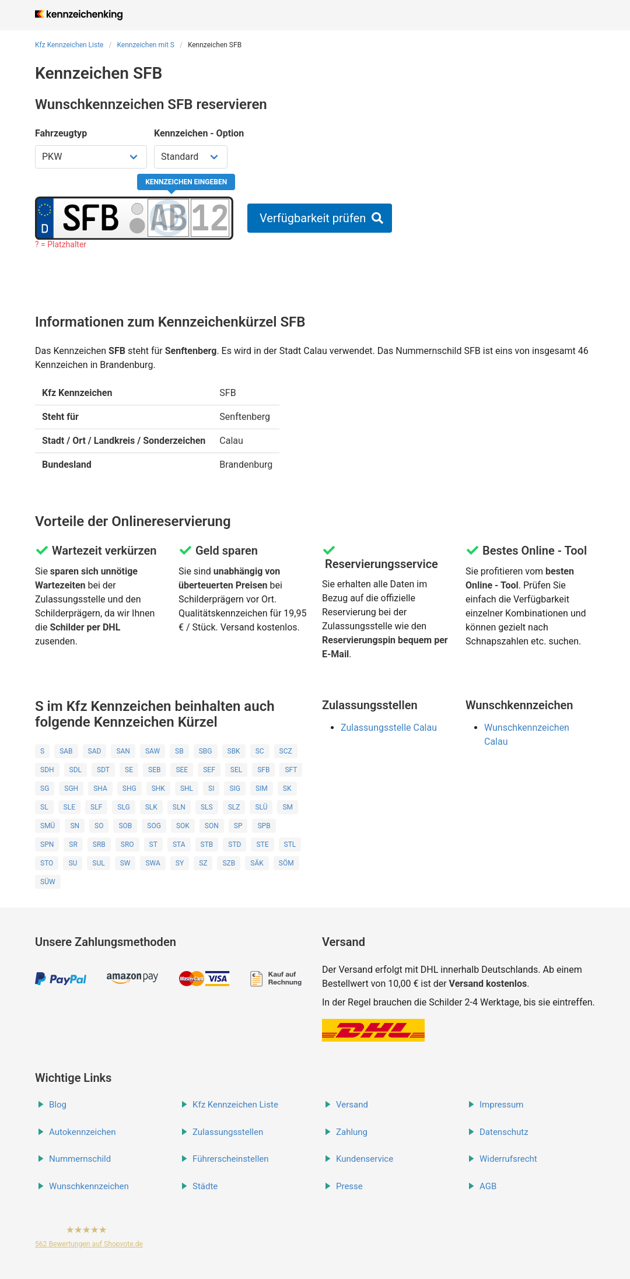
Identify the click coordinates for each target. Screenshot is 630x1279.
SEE (182, 770)
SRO (127, 844)
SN (74, 826)
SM (287, 807)
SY (180, 863)
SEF (209, 770)
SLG (123, 807)
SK (287, 788)
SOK (183, 826)
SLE (69, 807)
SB (179, 751)
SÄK (256, 863)
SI (211, 788)
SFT (291, 770)
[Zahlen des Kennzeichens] (210, 217)
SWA (152, 863)
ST (153, 844)
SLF (96, 807)
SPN (47, 844)
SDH (47, 770)
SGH (71, 788)
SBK (234, 751)
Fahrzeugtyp (61, 133)
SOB (125, 826)
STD (234, 844)
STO (46, 863)
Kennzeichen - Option (199, 133)
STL (290, 844)
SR (73, 844)
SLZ (234, 807)
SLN (179, 807)
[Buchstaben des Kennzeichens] (168, 217)
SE (129, 770)
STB (207, 844)
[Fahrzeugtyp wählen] (91, 157)
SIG (234, 788)
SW (125, 863)
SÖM (286, 863)
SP (238, 826)
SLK (151, 807)
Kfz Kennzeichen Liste (69, 45)
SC (260, 751)
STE (262, 844)
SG (44, 788)
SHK (158, 788)
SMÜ (47, 826)
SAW (152, 751)
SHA (100, 788)
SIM (262, 788)
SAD (95, 751)
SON (212, 826)
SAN (123, 751)
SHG (129, 788)
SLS (207, 807)
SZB (228, 863)
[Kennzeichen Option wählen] (191, 157)
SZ (203, 863)
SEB (154, 770)
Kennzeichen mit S (145, 45)
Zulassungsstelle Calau (389, 727)
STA (179, 844)
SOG (154, 826)
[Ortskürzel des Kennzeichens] (91, 217)
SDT (103, 770)
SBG (205, 751)
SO (98, 826)
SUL (98, 863)
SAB (66, 751)
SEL (236, 770)
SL (44, 807)
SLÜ (261, 807)
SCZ (285, 751)
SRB (99, 844)
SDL (75, 770)
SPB (263, 826)
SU (72, 863)
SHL (186, 788)
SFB (263, 770)
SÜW (47, 882)
